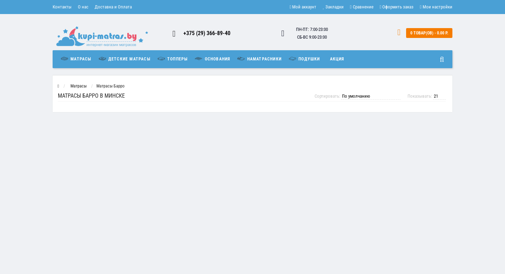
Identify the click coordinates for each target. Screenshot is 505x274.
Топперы (172, 58)
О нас (83, 6)
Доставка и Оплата (113, 6)
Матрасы (77, 58)
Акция (337, 59)
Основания (212, 58)
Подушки (304, 58)
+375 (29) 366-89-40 (206, 33)
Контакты (62, 6)
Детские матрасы (124, 58)
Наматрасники (259, 58)
